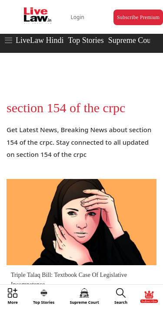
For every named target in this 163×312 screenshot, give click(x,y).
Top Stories (85, 32)
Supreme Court (132, 32)
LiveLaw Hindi (39, 32)
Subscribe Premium (128, 11)
